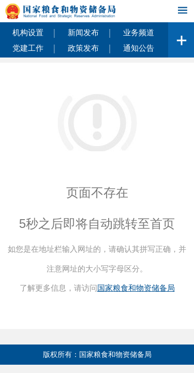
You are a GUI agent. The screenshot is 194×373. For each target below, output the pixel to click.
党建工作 (27, 48)
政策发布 (83, 48)
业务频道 (138, 32)
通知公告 (138, 48)
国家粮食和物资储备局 (136, 287)
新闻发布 (83, 32)
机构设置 (27, 32)
